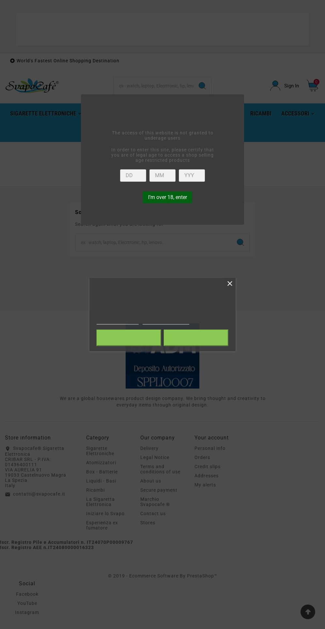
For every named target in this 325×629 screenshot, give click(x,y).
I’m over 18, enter (167, 197)
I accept (196, 338)
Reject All (129, 338)
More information (118, 321)
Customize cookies (166, 321)
